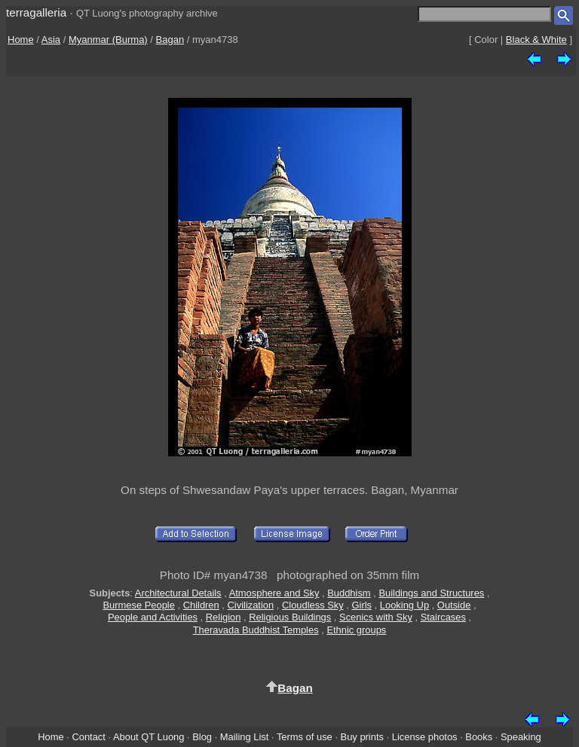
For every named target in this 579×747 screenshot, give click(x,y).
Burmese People (138, 605)
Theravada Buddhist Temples (256, 630)
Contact (88, 736)
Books (478, 736)
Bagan (170, 39)
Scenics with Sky (375, 617)
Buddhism (348, 593)
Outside (453, 605)
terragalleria (36, 12)
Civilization (251, 605)
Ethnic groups (356, 630)
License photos (425, 736)
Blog (202, 736)
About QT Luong (148, 736)
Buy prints (362, 736)
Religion (223, 617)
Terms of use (304, 736)
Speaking (521, 736)
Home (21, 39)
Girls (362, 605)
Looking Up (404, 605)
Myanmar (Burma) (108, 39)
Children (201, 605)
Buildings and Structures (431, 593)
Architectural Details (178, 593)
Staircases (443, 617)
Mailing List (244, 736)
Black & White (536, 39)
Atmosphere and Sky (274, 593)
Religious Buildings (290, 617)
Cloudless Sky (313, 605)
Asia (50, 39)
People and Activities (153, 617)
